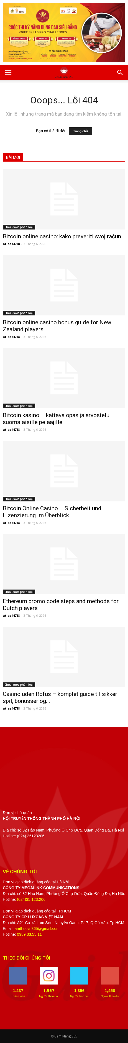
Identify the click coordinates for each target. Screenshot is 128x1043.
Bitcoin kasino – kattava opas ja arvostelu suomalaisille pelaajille (56, 418)
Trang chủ (80, 131)
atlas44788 (11, 244)
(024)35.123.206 (31, 899)
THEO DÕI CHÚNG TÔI (26, 958)
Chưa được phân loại (19, 227)
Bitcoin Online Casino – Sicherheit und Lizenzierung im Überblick (52, 512)
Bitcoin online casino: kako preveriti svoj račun (62, 236)
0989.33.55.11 (29, 934)
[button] (120, 72)
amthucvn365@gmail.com (37, 928)
